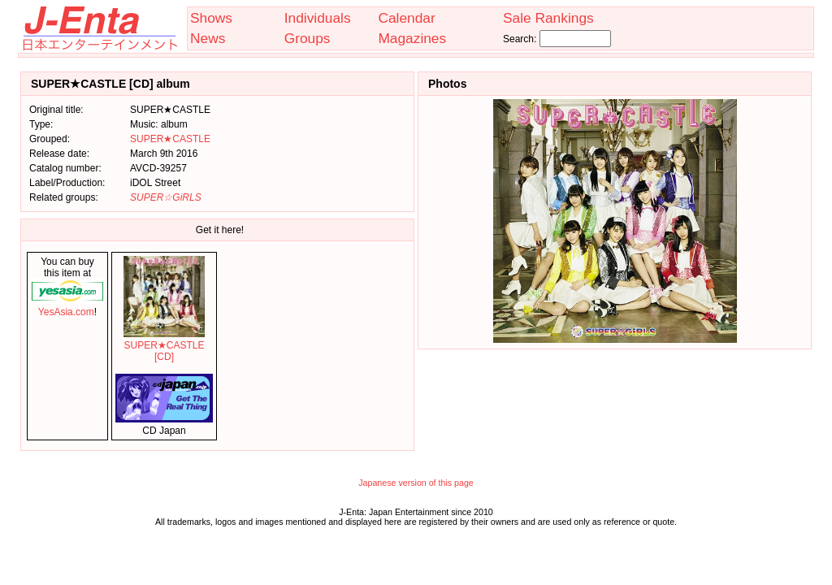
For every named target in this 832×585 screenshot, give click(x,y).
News (207, 38)
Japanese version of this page (416, 483)
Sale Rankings (548, 18)
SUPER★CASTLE (170, 139)
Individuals (317, 18)
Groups (307, 38)
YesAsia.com (67, 306)
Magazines (412, 38)
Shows (211, 18)
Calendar (406, 18)
